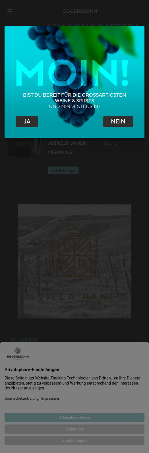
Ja (27, 121)
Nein (118, 121)
